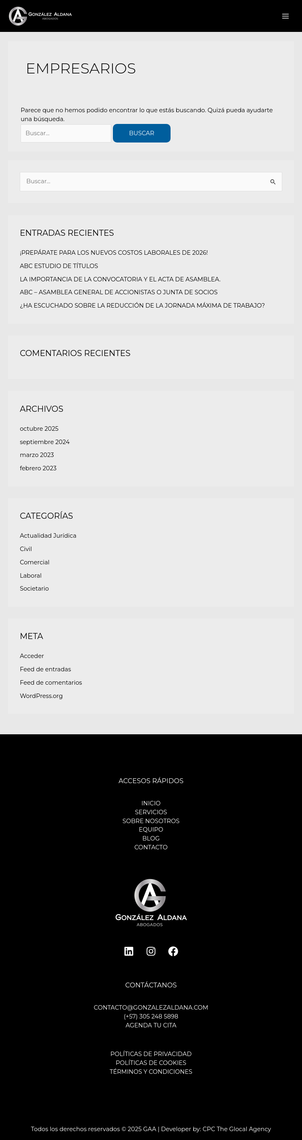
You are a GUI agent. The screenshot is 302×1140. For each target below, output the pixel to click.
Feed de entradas (45, 669)
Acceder (32, 656)
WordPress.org (41, 696)
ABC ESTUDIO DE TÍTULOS (59, 266)
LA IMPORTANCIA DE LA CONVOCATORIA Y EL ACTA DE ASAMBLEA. (120, 279)
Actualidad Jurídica (48, 535)
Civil (26, 549)
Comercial (35, 562)
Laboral (31, 575)
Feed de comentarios (51, 682)
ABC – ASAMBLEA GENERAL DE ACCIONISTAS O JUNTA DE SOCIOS (119, 292)
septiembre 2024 (45, 442)
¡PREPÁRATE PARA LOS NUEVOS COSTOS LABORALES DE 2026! (114, 252)
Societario (34, 588)
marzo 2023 (37, 455)
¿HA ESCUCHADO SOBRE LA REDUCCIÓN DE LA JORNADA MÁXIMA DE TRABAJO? (142, 305)
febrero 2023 (38, 468)
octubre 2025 (39, 428)
